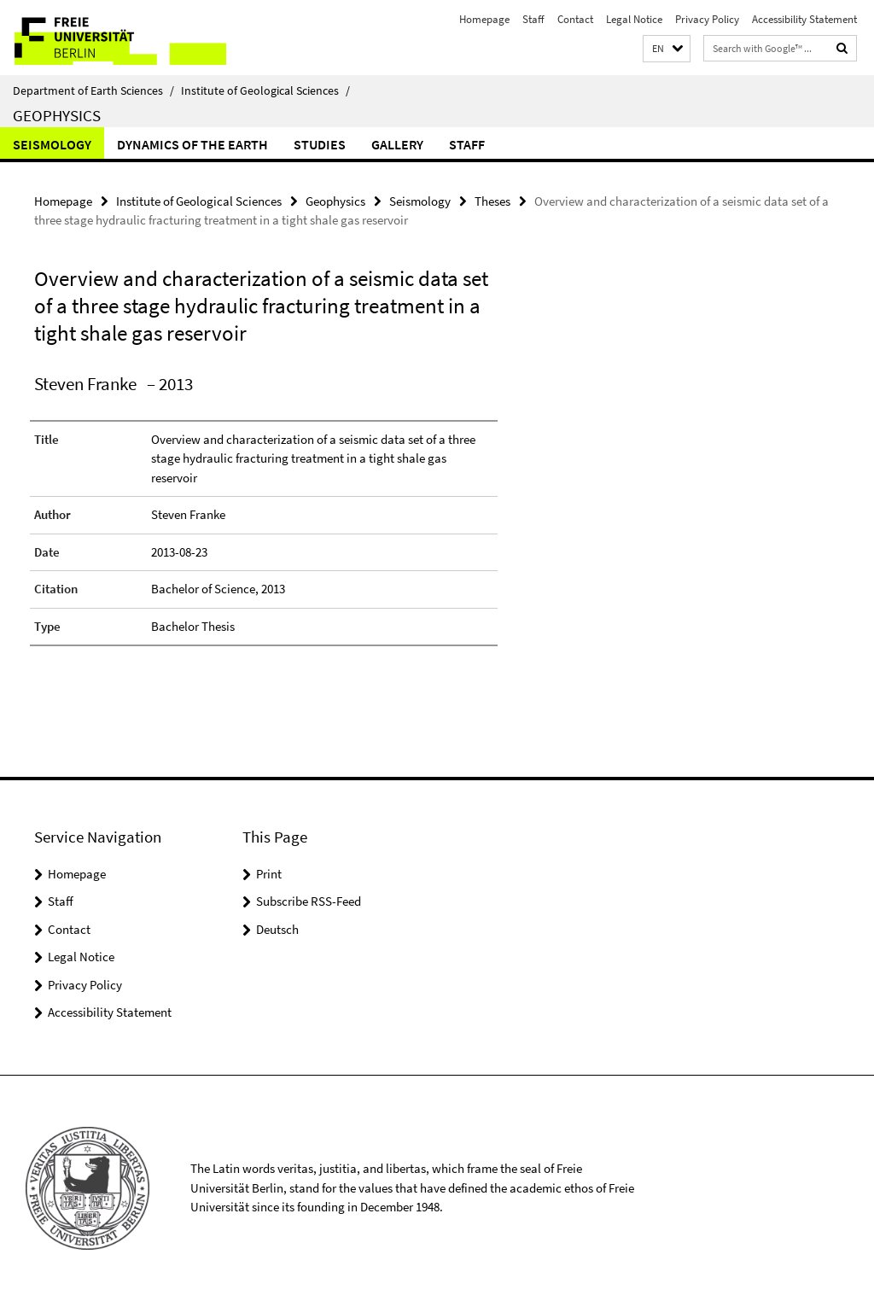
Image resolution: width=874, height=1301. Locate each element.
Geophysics (57, 115)
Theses (492, 201)
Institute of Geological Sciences (265, 90)
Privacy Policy (707, 19)
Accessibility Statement (804, 19)
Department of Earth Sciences (93, 90)
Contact (575, 19)
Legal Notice (634, 19)
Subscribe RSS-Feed (308, 901)
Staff (533, 19)
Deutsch (277, 929)
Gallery (397, 144)
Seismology (52, 144)
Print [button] (269, 874)
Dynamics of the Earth (192, 144)
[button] (666, 49)
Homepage (484, 19)
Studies (320, 144)
